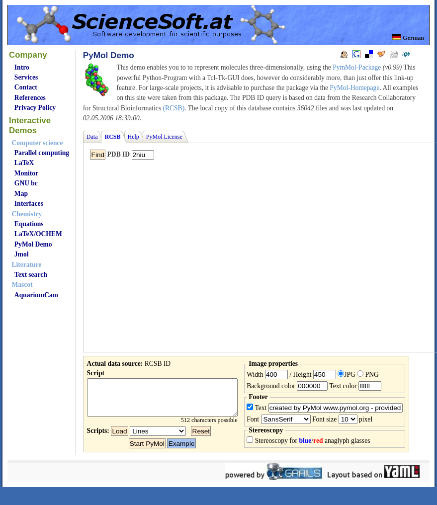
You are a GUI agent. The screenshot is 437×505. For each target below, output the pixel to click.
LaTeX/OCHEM (38, 234)
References (30, 97)
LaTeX (24, 163)
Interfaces (28, 203)
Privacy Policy (35, 107)
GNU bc (26, 183)
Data (92, 136)
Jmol (21, 254)
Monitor (26, 173)
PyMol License (164, 136)
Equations (29, 224)
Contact (25, 87)
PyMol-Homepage (354, 87)
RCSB (112, 136)
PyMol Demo (33, 244)
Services (26, 77)
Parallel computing (41, 153)
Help (133, 136)
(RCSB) (173, 108)
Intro (21, 67)
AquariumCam (36, 295)
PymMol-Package (357, 67)
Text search (30, 274)
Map (21, 193)
